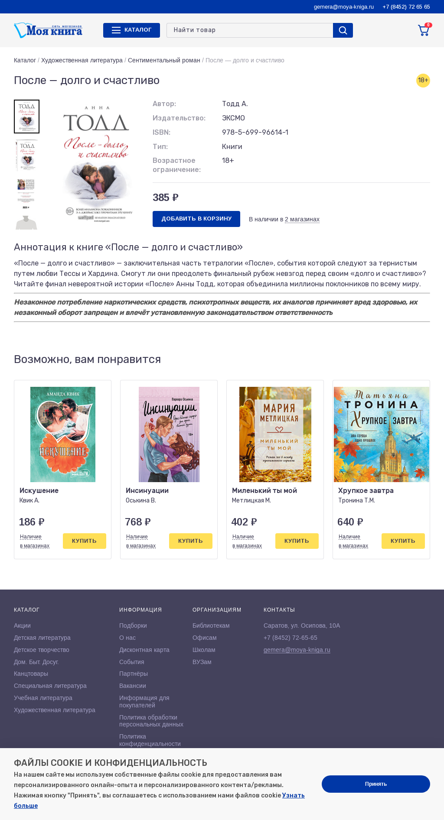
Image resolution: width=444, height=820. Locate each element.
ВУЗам (202, 661)
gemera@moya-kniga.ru (344, 6)
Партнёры (133, 673)
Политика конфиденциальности (150, 740)
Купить (84, 541)
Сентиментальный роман (164, 60)
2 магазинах (302, 219)
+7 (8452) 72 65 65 (406, 6)
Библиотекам (211, 625)
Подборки (133, 625)
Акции (22, 625)
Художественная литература (82, 60)
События (131, 661)
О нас (127, 637)
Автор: (164, 104)
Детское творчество (41, 649)
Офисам (205, 637)
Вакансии (132, 685)
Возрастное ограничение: (177, 165)
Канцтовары (31, 673)
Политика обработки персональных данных (151, 721)
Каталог (25, 60)
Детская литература (42, 637)
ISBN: (161, 132)
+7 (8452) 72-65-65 (290, 637)
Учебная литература (43, 697)
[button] (405, 360)
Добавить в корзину (196, 218)
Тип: (160, 147)
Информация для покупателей (144, 701)
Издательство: (179, 118)
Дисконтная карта (144, 649)
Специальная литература (50, 685)
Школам (204, 649)
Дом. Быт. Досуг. (36, 661)
